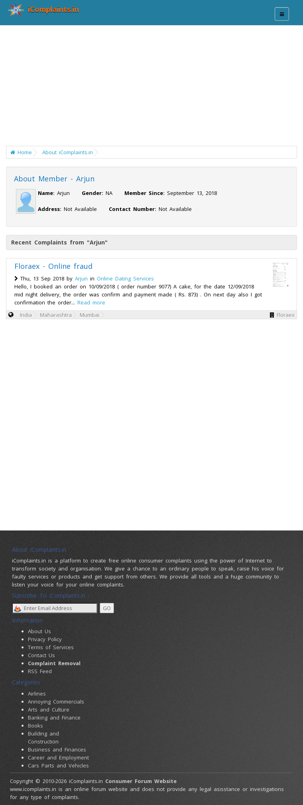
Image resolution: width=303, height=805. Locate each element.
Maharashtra (56, 314)
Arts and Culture (48, 709)
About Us (39, 631)
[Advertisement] (154, 88)
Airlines (37, 693)
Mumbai (89, 314)
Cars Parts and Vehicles (58, 765)
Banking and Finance (54, 717)
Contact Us (41, 655)
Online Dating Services (125, 278)
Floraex (286, 314)
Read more (91, 302)
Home (21, 152)
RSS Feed (40, 671)
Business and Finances (57, 749)
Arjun (81, 278)
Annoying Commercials (56, 701)
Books (35, 725)
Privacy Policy (45, 639)
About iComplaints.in (67, 152)
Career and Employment (58, 757)
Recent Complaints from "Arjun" (59, 242)
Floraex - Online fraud (53, 266)
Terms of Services (51, 647)
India (26, 314)
